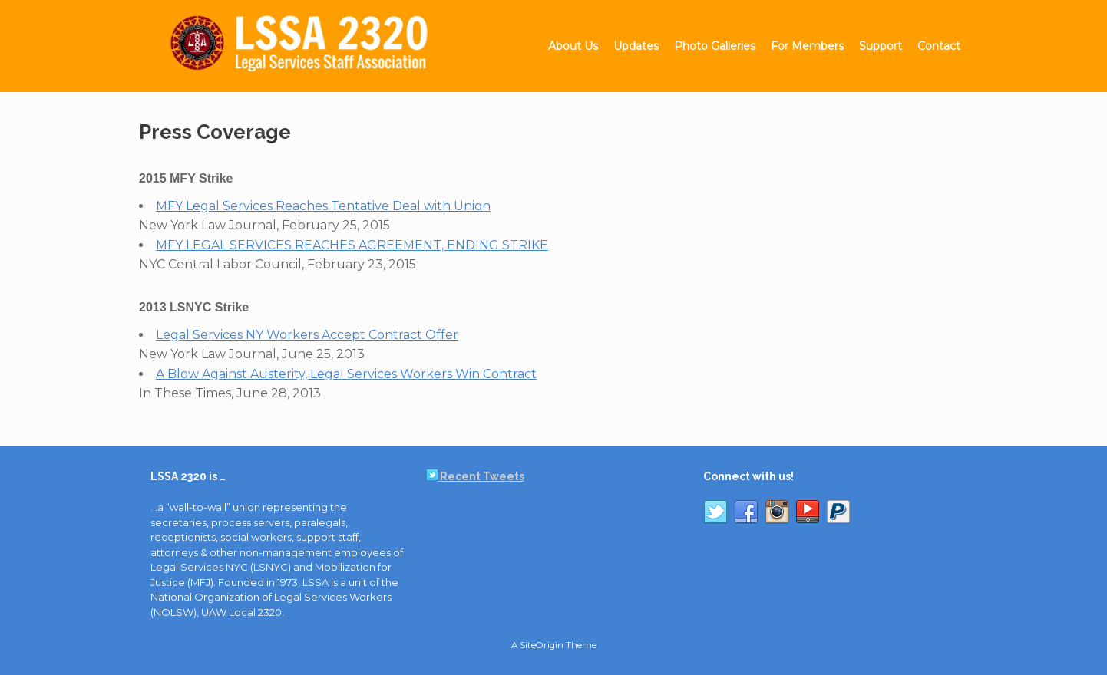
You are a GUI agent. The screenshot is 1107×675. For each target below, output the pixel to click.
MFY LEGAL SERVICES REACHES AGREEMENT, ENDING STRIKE (352, 245)
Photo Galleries (714, 46)
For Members (807, 46)
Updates (636, 46)
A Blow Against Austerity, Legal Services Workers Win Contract (346, 374)
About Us (573, 46)
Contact (938, 46)
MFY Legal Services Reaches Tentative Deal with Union (323, 206)
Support (880, 46)
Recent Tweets (475, 476)
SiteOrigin (541, 645)
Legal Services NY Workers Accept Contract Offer (307, 335)
